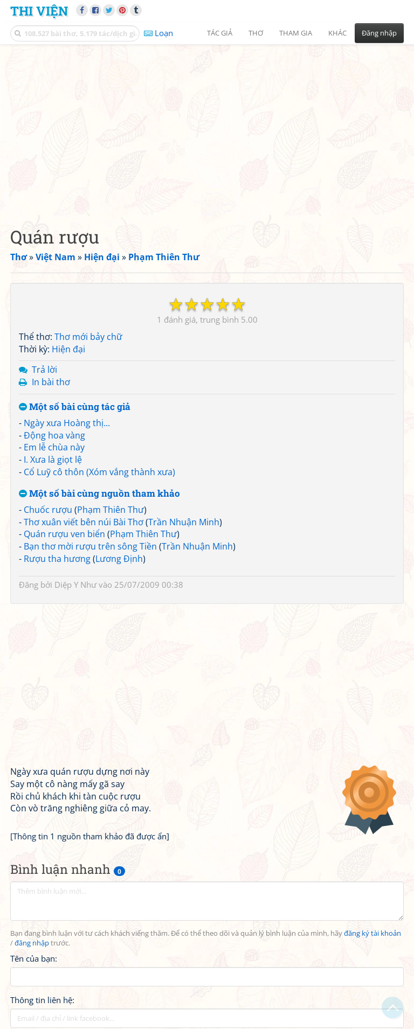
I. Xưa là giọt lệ (53, 459)
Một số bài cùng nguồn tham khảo (99, 494)
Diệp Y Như (75, 584)
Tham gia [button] (295, 33)
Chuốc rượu (48, 510)
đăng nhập (32, 943)
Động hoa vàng (54, 435)
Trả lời (44, 370)
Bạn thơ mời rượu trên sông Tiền (90, 546)
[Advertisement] (207, 126)
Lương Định (119, 559)
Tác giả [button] (219, 33)
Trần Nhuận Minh (183, 522)
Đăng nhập (379, 33)
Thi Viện (39, 10)
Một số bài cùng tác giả (74, 407)
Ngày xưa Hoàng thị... (67, 423)
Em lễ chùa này (54, 447)
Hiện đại (68, 349)
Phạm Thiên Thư (110, 510)
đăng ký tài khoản (372, 933)
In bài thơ (51, 382)
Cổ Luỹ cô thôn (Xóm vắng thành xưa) (99, 472)
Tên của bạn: (33, 958)
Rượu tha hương (57, 559)
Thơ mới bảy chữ (88, 337)
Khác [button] (337, 33)
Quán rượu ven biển (64, 534)
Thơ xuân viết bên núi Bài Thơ (83, 522)
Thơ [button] (256, 33)
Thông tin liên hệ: (42, 1000)
